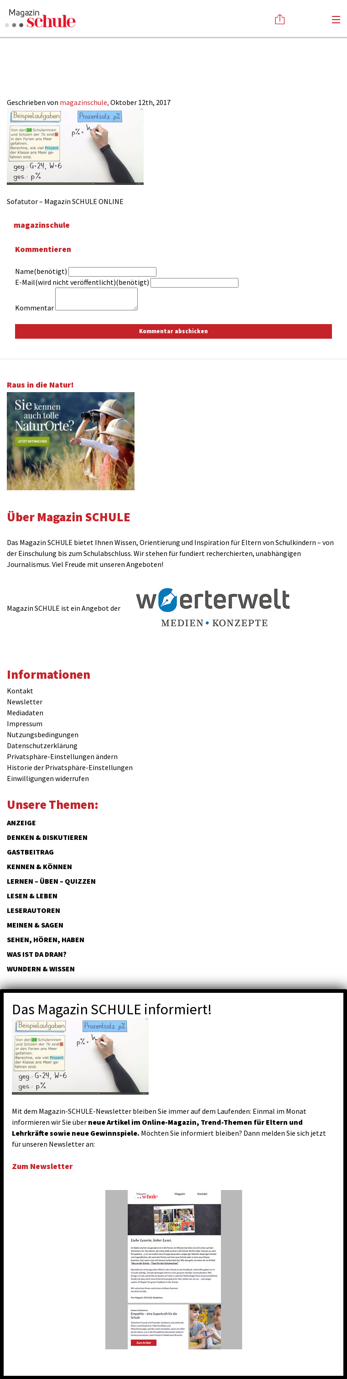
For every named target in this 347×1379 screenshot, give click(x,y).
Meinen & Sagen (35, 924)
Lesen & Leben (32, 895)
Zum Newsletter (42, 1166)
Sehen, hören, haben (45, 939)
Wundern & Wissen (41, 968)
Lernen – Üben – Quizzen (51, 881)
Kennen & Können (39, 866)
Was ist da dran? (37, 954)
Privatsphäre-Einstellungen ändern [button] (62, 756)
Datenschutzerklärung (42, 745)
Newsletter (24, 701)
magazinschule (42, 225)
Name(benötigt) (41, 271)
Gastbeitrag (30, 851)
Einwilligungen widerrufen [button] (48, 778)
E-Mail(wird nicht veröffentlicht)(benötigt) (82, 282)
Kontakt (20, 690)
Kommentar (34, 307)
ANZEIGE (21, 822)
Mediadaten (25, 712)
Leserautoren (33, 910)
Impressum (24, 723)
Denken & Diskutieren (47, 837)
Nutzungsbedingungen (42, 734)
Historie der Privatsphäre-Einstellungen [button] (70, 767)
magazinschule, (85, 102)
